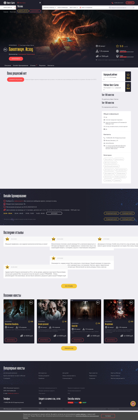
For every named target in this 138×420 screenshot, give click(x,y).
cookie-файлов (81, 414)
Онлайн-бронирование (20, 65)
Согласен (108, 416)
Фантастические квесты (118, 378)
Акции (16, 7)
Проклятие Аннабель (11, 324)
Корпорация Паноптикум (26, 54)
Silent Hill (74, 326)
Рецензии (42, 65)
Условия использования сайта (72, 408)
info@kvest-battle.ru (13, 393)
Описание (8, 65)
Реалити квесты (115, 375)
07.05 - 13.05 (30, 213)
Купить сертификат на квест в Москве (14, 375)
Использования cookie (113, 408)
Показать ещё (69, 348)
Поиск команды (63, 7)
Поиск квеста (8, 7)
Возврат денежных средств (46, 390)
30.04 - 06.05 (19, 213)
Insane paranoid (43, 324)
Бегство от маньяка (110, 162)
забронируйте (19, 201)
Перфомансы (93, 375)
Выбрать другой (23, 11)
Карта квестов (93, 373)
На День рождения (120, 176)
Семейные (41, 378)
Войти (130, 2)
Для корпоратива (121, 169)
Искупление (109, 324)
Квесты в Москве (115, 373)
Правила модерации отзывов (76, 388)
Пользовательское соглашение (54, 408)
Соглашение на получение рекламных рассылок (94, 408)
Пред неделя (111, 213)
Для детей (65, 373)
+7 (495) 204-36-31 (118, 2)
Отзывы (33, 65)
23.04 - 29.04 (8, 213)
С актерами (108, 180)
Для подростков (109, 173)
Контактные (108, 176)
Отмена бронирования (74, 390)
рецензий (118, 87)
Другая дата (54, 213)
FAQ (69, 393)
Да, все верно (35, 11)
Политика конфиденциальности (48, 388)
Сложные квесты (67, 378)
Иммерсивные (121, 173)
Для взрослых (109, 169)
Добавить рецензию (15, 79)
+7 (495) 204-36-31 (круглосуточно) (14, 402)
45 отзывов (113, 77)
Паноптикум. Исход (21, 49)
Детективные (119, 159)
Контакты (51, 65)
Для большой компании (111, 166)
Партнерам (42, 393)
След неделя (127, 213)
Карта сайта (42, 408)
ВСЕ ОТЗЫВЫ (69, 286)
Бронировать (16, 58)
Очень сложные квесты (69, 375)
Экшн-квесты (108, 159)
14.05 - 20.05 (40, 213)
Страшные (117, 180)
